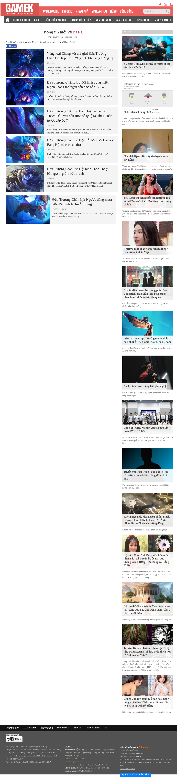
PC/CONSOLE (143, 19)
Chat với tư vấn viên (135, 775)
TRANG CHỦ (13, 728)
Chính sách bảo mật (127, 768)
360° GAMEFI (163, 19)
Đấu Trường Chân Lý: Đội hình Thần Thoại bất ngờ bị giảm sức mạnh (77, 171)
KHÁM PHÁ (82, 10)
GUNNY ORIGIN (21, 19)
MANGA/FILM (99, 10)
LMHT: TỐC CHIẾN (81, 19)
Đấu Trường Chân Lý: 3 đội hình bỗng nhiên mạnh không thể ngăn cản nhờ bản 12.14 (78, 84)
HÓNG (113, 10)
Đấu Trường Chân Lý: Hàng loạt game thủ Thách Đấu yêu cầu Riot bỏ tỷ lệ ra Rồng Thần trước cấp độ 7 (79, 115)
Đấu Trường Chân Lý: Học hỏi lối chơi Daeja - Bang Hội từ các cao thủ (80, 142)
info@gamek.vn (76, 762)
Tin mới (128, 31)
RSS (105, 728)
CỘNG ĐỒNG (126, 10)
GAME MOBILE (51, 10)
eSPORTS (67, 10)
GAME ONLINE (124, 19)
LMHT (37, 19)
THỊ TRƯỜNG (47, 728)
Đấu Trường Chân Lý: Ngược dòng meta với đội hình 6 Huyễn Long (82, 202)
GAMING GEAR (104, 19)
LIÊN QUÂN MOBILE (56, 19)
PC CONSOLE (63, 728)
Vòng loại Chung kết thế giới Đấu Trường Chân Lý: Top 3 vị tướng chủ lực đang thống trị (80, 56)
